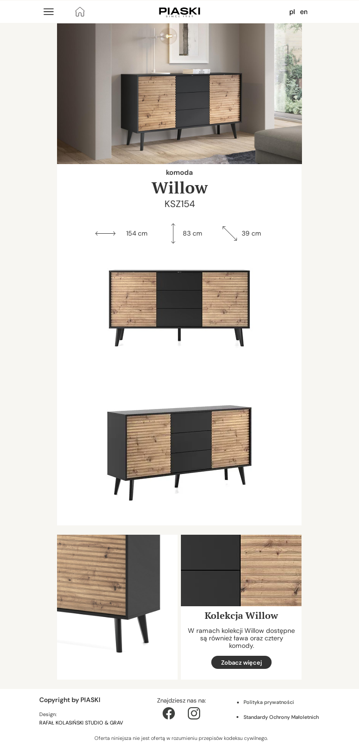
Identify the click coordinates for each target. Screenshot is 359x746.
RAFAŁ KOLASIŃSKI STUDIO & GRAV (81, 722)
